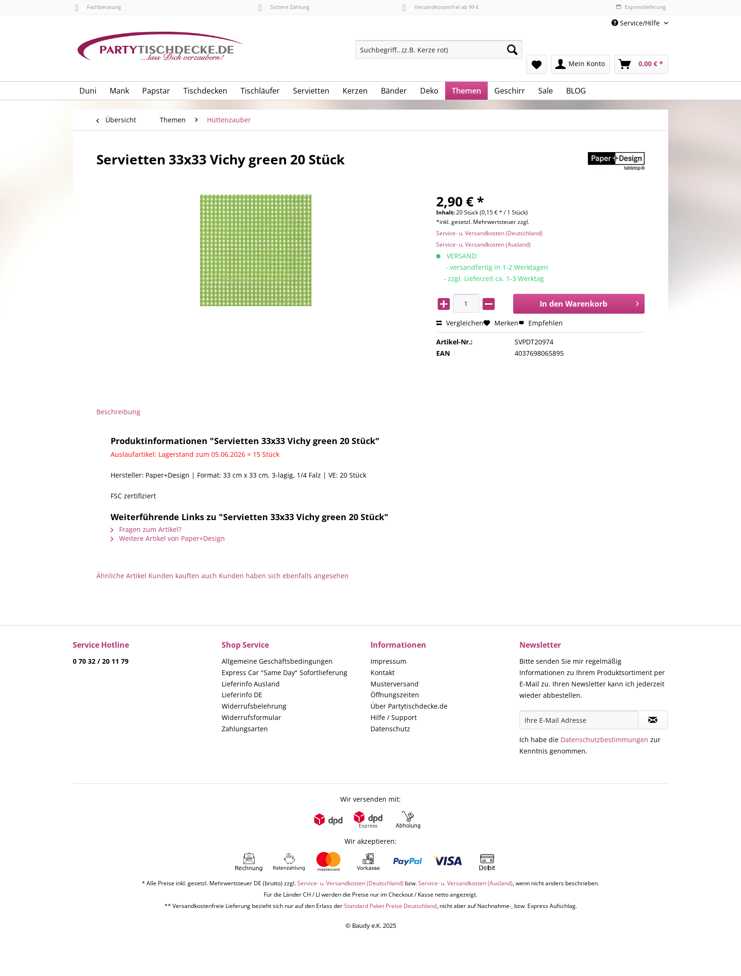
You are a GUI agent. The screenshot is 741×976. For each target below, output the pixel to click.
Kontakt (382, 672)
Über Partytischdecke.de (409, 706)
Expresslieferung (641, 6)
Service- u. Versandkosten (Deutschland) (489, 233)
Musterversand (394, 683)
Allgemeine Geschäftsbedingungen (277, 661)
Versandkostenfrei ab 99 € (441, 6)
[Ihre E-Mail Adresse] (578, 720)
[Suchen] (512, 49)
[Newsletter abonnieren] (653, 720)
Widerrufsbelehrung (254, 706)
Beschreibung (118, 411)
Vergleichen (459, 322)
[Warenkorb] (641, 64)
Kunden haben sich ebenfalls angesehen (284, 575)
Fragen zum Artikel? (146, 529)
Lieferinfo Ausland (251, 683)
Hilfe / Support (393, 717)
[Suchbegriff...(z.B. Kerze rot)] (438, 49)
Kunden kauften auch (182, 575)
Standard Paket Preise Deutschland (390, 906)
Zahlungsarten (245, 728)
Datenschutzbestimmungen (604, 739)
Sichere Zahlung (283, 6)
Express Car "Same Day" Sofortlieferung (284, 672)
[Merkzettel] (536, 64)
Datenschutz (390, 728)
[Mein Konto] (580, 64)
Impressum (388, 661)
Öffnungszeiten (394, 694)
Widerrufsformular (251, 717)
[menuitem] (438, 54)
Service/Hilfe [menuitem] (637, 22)
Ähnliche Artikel (121, 575)
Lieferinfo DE (242, 694)
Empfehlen (540, 322)
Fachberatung (98, 6)
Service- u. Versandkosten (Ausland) (483, 244)
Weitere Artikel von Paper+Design (168, 538)
